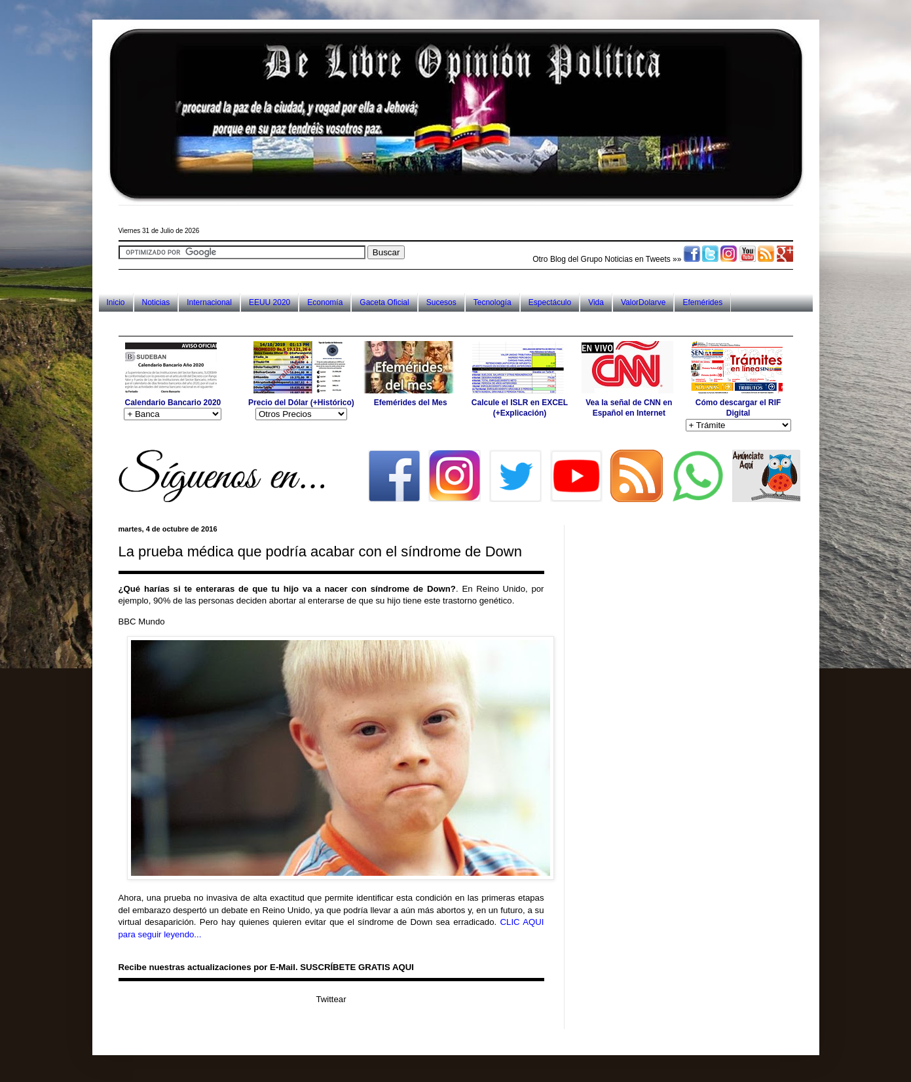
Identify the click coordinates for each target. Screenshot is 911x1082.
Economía (325, 302)
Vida (596, 302)
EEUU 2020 (269, 302)
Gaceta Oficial (384, 302)
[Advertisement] (357, 324)
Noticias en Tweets (637, 259)
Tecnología (492, 302)
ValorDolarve (643, 302)
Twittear (331, 999)
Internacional (209, 302)
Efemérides (702, 302)
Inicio (116, 302)
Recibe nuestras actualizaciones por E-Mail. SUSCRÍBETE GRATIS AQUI (266, 967)
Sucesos (441, 302)
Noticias (156, 302)
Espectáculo (550, 302)
